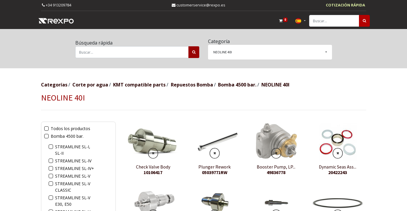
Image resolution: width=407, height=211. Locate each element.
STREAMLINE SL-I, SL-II (72, 150)
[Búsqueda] (360, 21)
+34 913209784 (56, 5)
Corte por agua (90, 84)
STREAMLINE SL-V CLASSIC (72, 187)
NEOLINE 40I (275, 84)
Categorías (54, 84)
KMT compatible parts (139, 84)
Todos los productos (70, 128)
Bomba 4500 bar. (237, 84)
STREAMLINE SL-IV (73, 161)
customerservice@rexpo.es (198, 5)
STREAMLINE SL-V (72, 176)
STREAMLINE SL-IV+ (74, 168)
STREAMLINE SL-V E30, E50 (72, 201)
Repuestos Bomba (192, 84)
